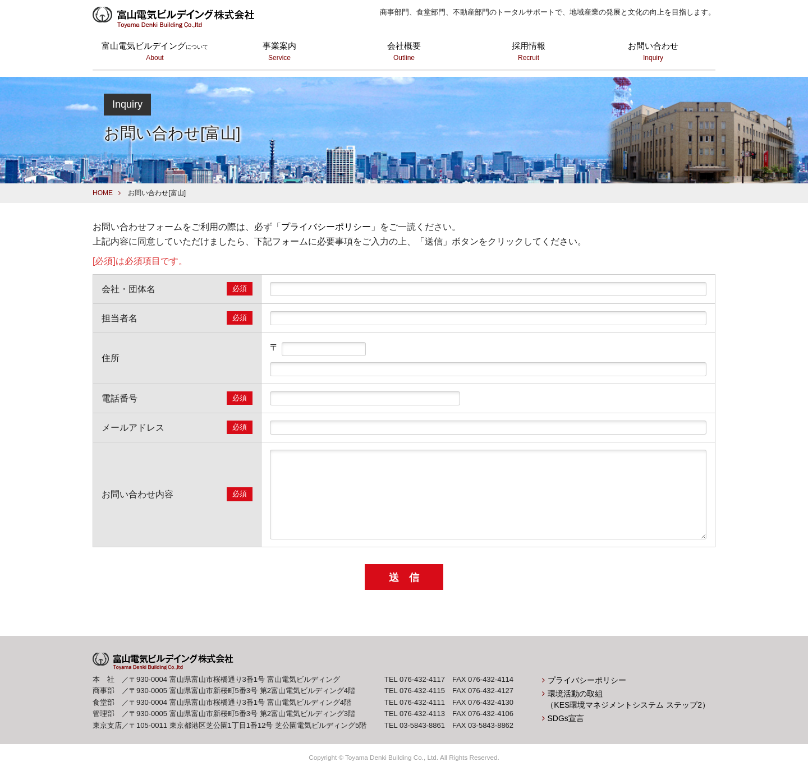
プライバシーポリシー (326, 227)
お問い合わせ (653, 52)
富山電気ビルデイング (155, 52)
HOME (103, 193)
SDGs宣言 (566, 718)
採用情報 (528, 52)
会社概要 (404, 52)
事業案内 (279, 52)
